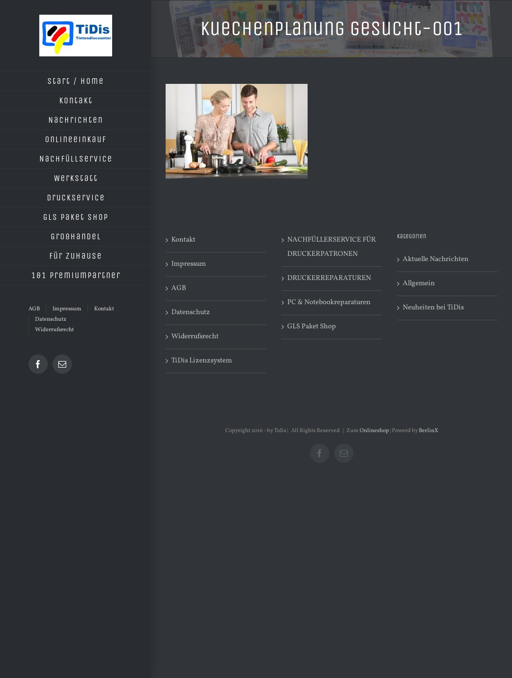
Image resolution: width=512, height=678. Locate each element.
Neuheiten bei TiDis (433, 308)
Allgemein (419, 284)
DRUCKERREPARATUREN (329, 278)
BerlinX (428, 430)
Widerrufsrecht (195, 337)
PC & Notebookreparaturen (329, 302)
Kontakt (183, 240)
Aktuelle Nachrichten (435, 259)
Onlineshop (374, 430)
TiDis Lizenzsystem (201, 361)
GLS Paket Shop (311, 327)
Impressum (188, 264)
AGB (178, 288)
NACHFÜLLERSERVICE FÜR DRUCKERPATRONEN (331, 247)
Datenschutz (190, 312)
